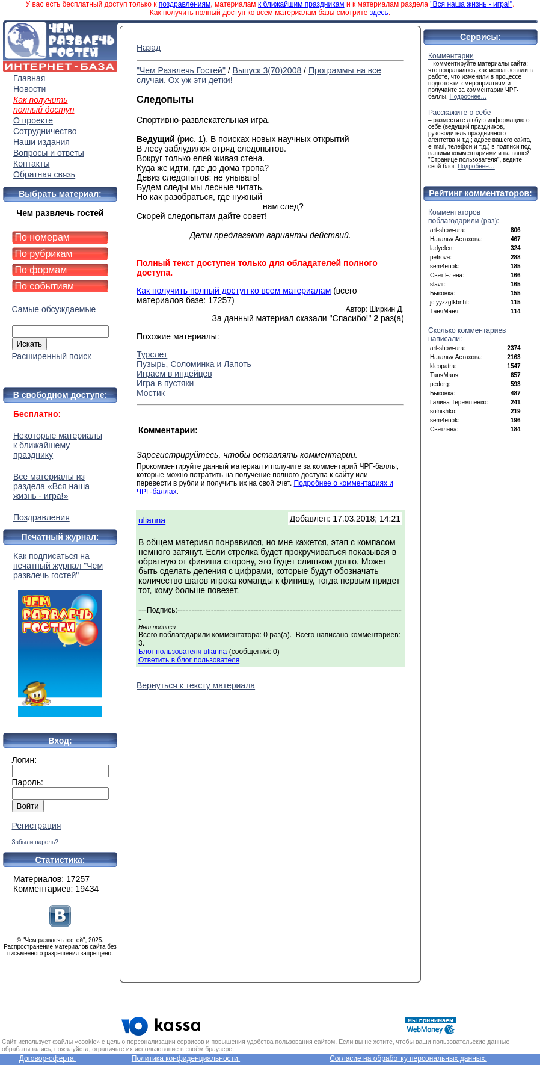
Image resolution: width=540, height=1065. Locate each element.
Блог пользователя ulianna (182, 651)
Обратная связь (44, 174)
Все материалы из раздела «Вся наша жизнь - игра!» (51, 486)
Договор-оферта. (47, 1058)
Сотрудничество (44, 131)
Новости (29, 89)
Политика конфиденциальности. (186, 1058)
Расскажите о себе (459, 112)
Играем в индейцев (174, 373)
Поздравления (41, 517)
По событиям (45, 286)
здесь (379, 12)
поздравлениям (184, 4)
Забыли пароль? (35, 842)
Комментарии (451, 56)
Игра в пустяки (165, 383)
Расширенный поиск (51, 356)
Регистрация (36, 825)
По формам (41, 270)
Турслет (152, 354)
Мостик (151, 393)
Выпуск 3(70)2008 (267, 70)
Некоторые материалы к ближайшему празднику (57, 445)
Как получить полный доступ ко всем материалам (234, 290)
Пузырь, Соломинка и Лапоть (194, 364)
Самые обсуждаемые (54, 309)
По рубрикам (44, 253)
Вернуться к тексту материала (196, 685)
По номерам (42, 237)
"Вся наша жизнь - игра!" (471, 4)
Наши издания (41, 142)
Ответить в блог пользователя (188, 660)
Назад (149, 47)
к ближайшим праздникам (301, 4)
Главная (29, 78)
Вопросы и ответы (48, 153)
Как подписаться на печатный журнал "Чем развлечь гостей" (60, 634)
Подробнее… (468, 96)
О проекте (33, 120)
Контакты (31, 163)
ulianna (151, 520)
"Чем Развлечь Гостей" (181, 70)
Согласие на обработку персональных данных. (408, 1058)
